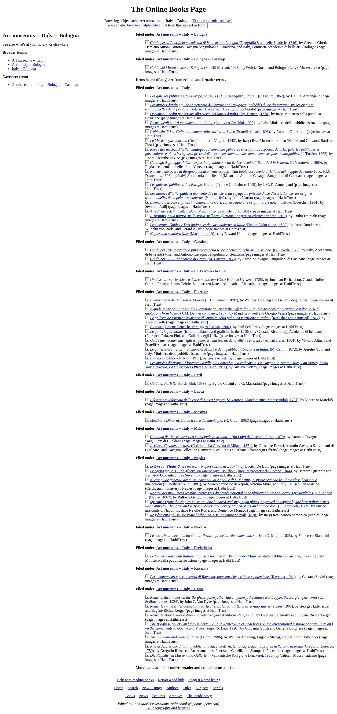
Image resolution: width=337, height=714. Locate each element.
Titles (187, 688)
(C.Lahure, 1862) (217, 96)
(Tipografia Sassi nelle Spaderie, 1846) (223, 43)
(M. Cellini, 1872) (223, 349)
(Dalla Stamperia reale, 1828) (203, 515)
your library (39, 44)
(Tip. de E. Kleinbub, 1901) (200, 211)
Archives (176, 696)
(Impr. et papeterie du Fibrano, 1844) (221, 471)
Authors (172, 688)
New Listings (152, 688)
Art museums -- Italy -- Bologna (181, 34)
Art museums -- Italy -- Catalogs (182, 242)
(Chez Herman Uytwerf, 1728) (206, 280)
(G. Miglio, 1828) (221, 536)
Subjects (202, 688)
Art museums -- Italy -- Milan (180, 428)
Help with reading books (135, 680)
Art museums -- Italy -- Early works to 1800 (191, 271)
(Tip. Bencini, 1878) (209, 114)
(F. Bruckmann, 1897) (194, 300)
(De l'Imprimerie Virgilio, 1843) (193, 141)
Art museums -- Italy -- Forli (179, 375)
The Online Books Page (168, 9)
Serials (218, 688)
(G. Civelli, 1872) (225, 250)
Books (130, 696)
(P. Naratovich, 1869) (236, 163)
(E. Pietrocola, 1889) (237, 504)
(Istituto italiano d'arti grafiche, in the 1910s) (200, 331)
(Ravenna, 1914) (223, 577)
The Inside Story (199, 696)
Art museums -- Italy (27, 60)
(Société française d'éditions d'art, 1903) (202, 615)
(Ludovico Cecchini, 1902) (202, 123)
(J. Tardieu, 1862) (236, 151)
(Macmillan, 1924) (184, 234)
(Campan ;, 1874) (194, 466)
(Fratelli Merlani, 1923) (195, 68)
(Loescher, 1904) (234, 202)
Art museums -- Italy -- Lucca (180, 391)
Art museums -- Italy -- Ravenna (182, 568)
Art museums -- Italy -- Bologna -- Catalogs (45, 85)
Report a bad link (171, 680)
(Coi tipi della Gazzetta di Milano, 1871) (201, 446)
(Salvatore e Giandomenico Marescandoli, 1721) (224, 400)
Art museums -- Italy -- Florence (182, 292)
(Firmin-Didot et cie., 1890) (218, 225)
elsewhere (60, 44)
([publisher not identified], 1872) (235, 318)
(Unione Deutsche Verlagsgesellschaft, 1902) (190, 327)
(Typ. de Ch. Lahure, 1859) (203, 185)
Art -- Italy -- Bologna (28, 64)
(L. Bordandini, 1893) (178, 383)
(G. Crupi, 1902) (199, 420)
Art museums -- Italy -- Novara (181, 527)
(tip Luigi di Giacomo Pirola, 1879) (217, 437)
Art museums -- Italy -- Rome (179, 589)
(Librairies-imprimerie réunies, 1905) (221, 606)
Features (158, 696)
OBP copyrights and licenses (168, 708)
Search (133, 688)
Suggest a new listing (204, 680)
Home (118, 688)
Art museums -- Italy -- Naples (180, 458)
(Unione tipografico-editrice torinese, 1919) (218, 216)
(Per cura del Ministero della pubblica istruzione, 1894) (230, 556)
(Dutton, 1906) (186, 637)
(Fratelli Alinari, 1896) (210, 132)
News (143, 696)
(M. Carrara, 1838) (193, 259)
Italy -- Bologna (24, 69)
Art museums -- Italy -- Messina (181, 412)
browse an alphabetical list (147, 25)
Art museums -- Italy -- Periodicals (184, 548)
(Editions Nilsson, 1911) (175, 358)
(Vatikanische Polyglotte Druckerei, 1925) (212, 655)
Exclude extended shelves (212, 21)
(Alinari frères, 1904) (222, 340)
